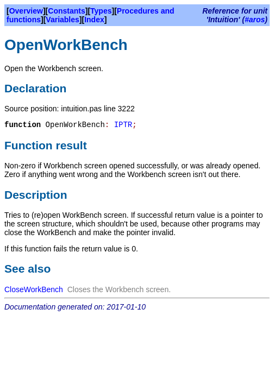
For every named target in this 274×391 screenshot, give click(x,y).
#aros (255, 19)
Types (100, 11)
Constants (66, 11)
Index (94, 19)
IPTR (123, 125)
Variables (62, 19)
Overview (26, 11)
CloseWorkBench (33, 289)
